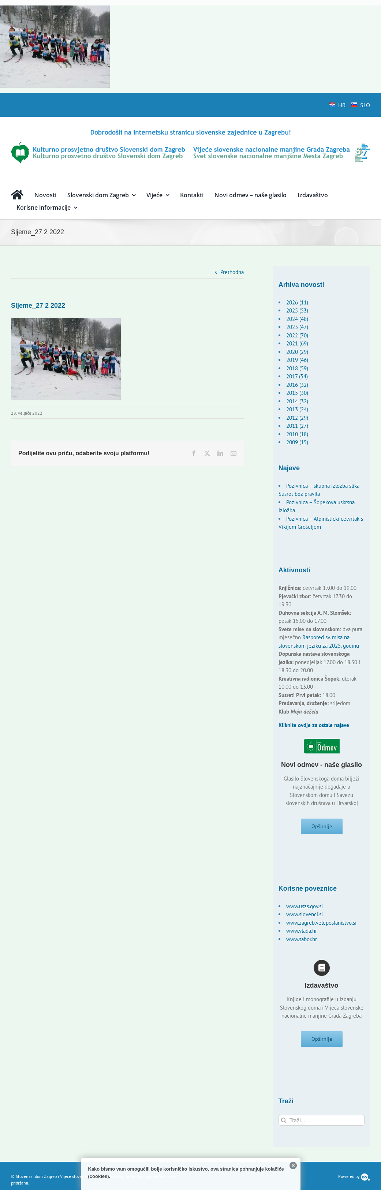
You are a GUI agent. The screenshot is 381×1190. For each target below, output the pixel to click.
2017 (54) (297, 376)
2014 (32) (297, 401)
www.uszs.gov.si (304, 909)
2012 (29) (297, 417)
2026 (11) (297, 302)
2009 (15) (297, 442)
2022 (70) (297, 335)
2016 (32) (297, 384)
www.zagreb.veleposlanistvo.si (321, 925)
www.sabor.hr (301, 942)
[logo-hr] (190, 130)
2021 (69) (297, 343)
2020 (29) (297, 351)
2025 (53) (297, 310)
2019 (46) (297, 359)
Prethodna (232, 272)
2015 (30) (297, 392)
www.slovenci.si (304, 917)
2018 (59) (297, 368)
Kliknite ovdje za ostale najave (314, 725)
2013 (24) (297, 409)
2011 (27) (297, 425)
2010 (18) (297, 434)
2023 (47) (297, 326)
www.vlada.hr (301, 933)
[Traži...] (322, 1126)
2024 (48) (297, 318)
